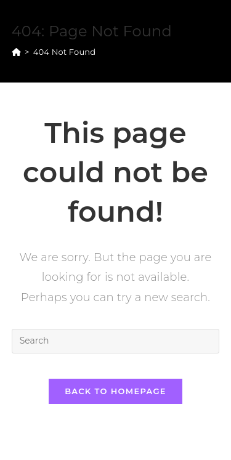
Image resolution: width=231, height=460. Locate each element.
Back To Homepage (115, 391)
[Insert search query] (116, 341)
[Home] (16, 52)
